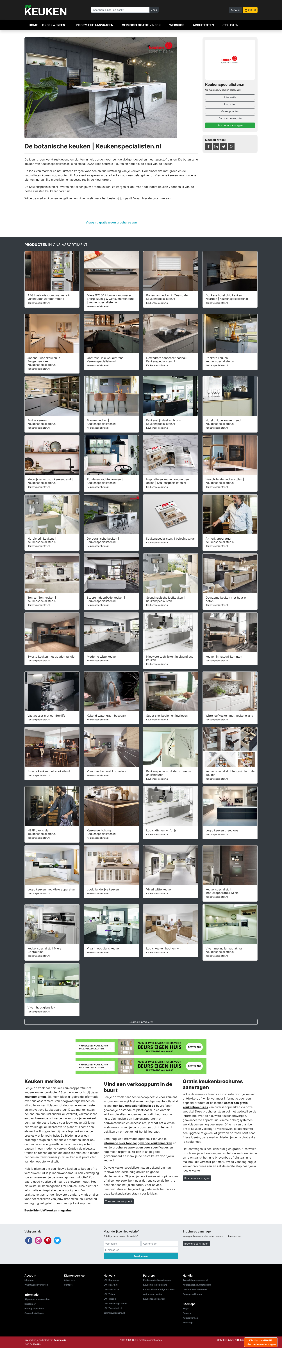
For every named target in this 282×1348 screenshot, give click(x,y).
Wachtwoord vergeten (36, 1284)
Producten (230, 104)
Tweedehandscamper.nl (195, 1280)
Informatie (230, 97)
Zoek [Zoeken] (154, 9)
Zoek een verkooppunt (118, 1201)
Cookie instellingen (34, 1313)
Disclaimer (30, 1303)
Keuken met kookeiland (155, 1284)
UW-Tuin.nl (109, 1294)
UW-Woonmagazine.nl (115, 1303)
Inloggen (28, 1280)
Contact (68, 1284)
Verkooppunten (230, 111)
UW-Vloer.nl (110, 1298)
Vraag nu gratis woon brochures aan (111, 222)
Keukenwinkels (190, 1318)
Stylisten (230, 25)
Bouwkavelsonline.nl (114, 1312)
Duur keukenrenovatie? (195, 1289)
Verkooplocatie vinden (141, 25)
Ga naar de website (230, 118)
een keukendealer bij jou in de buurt (138, 1105)
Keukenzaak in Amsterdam (197, 1284)
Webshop (176, 25)
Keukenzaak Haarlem (154, 1298)
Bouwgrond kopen (192, 1294)
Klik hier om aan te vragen (261, 1342)
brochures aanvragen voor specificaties (141, 1147)
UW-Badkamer (111, 1280)
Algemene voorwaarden (36, 1299)
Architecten (203, 25)
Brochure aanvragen (196, 1243)
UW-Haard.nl (110, 1284)
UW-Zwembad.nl (113, 1308)
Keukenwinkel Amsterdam (157, 1280)
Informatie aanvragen (94, 25)
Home (33, 25)
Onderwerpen (53, 25)
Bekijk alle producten (141, 1021)
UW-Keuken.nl (111, 1289)
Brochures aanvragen (230, 125)
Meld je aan (141, 1256)
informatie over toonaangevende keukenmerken (138, 1143)
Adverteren (70, 1280)
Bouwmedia (60, 1340)
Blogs (186, 1308)
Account (235, 10)
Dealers (187, 1313)
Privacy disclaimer (34, 1308)
